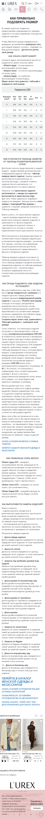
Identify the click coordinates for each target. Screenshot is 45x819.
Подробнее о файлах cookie (37, 802)
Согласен (37, 808)
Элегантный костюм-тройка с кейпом (32, 753)
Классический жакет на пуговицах (10, 753)
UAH (30, 3)
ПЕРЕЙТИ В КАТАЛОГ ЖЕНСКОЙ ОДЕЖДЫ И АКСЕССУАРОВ (17, 681)
